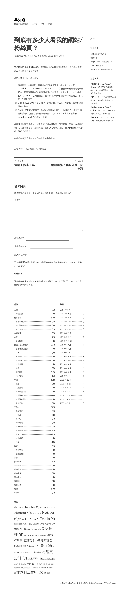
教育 (16, 446)
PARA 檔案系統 (96, 65)
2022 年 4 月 (65, 329)
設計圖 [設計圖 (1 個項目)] (44, 564)
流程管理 (19, 430)
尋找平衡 (94, 58)
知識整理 (19, 388)
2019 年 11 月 (65, 384)
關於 (50, 24)
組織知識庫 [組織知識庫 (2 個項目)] (38, 552)
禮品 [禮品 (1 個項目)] (28, 552)
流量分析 (33, 149)
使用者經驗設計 (22, 349)
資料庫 (17, 481)
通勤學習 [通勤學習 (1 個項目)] (44, 568)
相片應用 (19, 364)
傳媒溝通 (17, 318)
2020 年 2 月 (65, 372)
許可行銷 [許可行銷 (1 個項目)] (36, 568)
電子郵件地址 (21, 246)
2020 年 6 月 (65, 356)
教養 (16, 458)
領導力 (17, 493)
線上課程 (19, 395)
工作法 (34, 24)
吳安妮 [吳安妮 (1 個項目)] (29, 529)
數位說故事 (20, 325)
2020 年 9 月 (65, 345)
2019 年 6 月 (65, 403)
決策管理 (17, 465)
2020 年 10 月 (66, 341)
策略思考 (17, 469)
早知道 (19, 20)
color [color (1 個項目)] (52, 507)
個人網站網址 (20, 254)
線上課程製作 (21, 399)
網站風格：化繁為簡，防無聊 (66, 165)
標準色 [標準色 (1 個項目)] (33, 546)
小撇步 (18, 415)
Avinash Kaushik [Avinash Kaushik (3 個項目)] (26, 507)
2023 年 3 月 (65, 325)
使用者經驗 (20, 321)
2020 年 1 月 (65, 376)
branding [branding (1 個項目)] (44, 507)
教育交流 (19, 450)
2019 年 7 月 (65, 399)
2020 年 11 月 (65, 337)
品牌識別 (19, 360)
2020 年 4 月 (65, 364)
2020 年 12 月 (66, 333)
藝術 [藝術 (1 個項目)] (23, 564)
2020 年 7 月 (65, 353)
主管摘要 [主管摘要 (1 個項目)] (18, 524)
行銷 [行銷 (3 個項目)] (30, 563)
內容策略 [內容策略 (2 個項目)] (49, 523)
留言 (17, 200)
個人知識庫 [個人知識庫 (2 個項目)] (36, 523)
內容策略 (17, 333)
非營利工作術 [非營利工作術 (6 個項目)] (29, 572)
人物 (16, 310)
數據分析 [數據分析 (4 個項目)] (32, 540)
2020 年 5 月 (65, 360)
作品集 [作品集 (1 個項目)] (25, 524)
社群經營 (19, 438)
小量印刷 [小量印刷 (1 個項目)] (27, 535)
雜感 (16, 489)
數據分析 (17, 461)
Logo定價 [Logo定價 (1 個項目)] (36, 513)
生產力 (18, 434)
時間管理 (19, 423)
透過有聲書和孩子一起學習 (101, 69)
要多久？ (17, 477)
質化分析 (17, 485)
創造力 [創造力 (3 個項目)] (20, 528)
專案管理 (19, 411)
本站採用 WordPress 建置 (70, 583)
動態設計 (19, 356)
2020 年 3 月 (65, 368)
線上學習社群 (21, 391)
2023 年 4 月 (65, 321)
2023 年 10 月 (66, 318)
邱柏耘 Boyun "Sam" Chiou (53, 56)
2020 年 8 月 (65, 349)
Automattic (98, 583)
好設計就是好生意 (21, 24)
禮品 (17, 368)
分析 (20, 149)
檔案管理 (19, 426)
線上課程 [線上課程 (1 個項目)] (46, 559)
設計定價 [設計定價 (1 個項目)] (20, 568)
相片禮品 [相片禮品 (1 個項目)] (22, 552)
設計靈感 (19, 376)
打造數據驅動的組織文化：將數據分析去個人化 (102, 90)
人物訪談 (19, 314)
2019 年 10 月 (65, 388)
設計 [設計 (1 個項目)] (38, 564)
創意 (16, 337)
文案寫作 (19, 341)
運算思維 (19, 403)
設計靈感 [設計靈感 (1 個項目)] (28, 568)
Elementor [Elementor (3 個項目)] (23, 512)
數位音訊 (19, 329)
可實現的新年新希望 (98, 54)
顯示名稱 (19, 238)
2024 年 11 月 (65, 314)
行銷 (17, 442)
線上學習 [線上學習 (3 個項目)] (35, 558)
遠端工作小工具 (31, 163)
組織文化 (17, 473)
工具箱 (18, 419)
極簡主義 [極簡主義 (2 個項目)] (24, 546)
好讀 (17, 384)
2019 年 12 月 (65, 380)
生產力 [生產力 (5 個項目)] (44, 546)
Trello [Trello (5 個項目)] (47, 519)
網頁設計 (42, 149)
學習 (43, 24)
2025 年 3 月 (65, 310)
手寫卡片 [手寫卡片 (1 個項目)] (35, 535)
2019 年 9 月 (65, 391)
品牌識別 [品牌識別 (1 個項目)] (37, 529)
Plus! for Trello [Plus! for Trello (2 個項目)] (29, 519)
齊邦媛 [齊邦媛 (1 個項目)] (47, 573)
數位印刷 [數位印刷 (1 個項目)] (44, 535)
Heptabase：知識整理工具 (101, 61)
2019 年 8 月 (65, 395)
